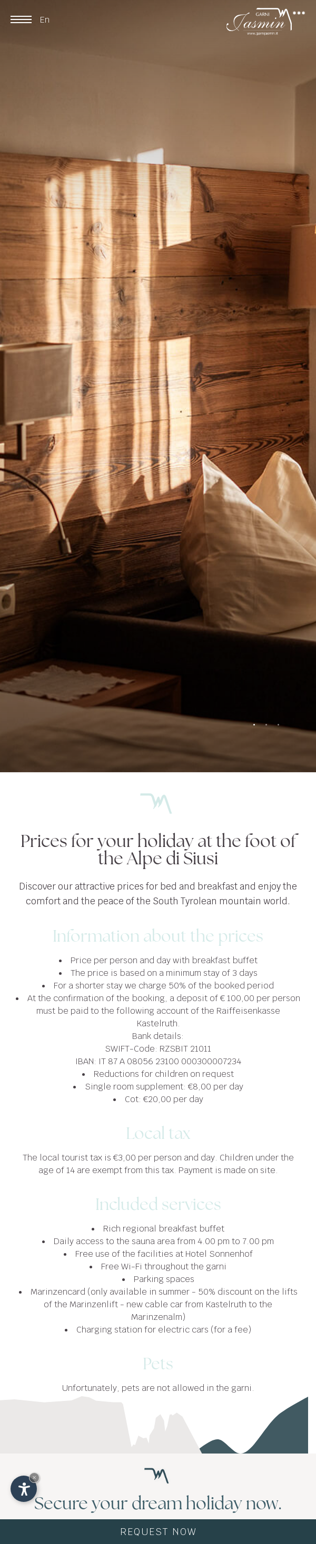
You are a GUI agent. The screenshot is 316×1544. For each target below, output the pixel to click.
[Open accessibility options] (24, 1489)
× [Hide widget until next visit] (34, 1477)
